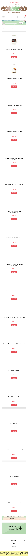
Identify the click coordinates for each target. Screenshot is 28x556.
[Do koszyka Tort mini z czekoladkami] (14, 431)
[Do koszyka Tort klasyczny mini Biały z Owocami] (14, 193)
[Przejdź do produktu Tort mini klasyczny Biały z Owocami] (14, 283)
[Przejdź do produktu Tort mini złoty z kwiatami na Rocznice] (14, 442)
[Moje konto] (17, 16)
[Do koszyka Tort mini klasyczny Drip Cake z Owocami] (14, 325)
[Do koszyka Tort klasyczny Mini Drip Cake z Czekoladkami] (14, 219)
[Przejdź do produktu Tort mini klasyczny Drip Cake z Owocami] (14, 310)
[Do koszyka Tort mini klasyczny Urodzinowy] (14, 57)
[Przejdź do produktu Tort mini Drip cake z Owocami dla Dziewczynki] (14, 257)
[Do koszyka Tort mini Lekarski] (14, 484)
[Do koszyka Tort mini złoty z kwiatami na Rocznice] (14, 458)
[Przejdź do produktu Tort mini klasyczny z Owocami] (14, 70)
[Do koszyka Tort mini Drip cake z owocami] (14, 246)
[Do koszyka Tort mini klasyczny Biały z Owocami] (14, 299)
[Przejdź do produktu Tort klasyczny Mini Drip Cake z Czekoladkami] (14, 203)
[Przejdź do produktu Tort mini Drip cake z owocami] (14, 230)
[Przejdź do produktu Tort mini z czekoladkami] (14, 416)
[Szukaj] (10, 16)
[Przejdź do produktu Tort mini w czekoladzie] (14, 363)
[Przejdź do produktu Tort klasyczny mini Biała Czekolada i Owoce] (14, 150)
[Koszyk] (24, 16)
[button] (3, 16)
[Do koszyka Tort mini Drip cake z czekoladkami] (14, 511)
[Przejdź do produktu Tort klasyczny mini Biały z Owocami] (14, 177)
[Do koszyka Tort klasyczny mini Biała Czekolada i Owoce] (14, 166)
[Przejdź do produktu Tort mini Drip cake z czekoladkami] (14, 495)
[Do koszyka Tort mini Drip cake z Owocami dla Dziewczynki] (14, 272)
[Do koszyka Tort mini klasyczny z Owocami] (14, 86)
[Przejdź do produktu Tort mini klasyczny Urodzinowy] (14, 40)
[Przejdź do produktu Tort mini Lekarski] (14, 469)
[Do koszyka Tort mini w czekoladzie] (14, 378)
